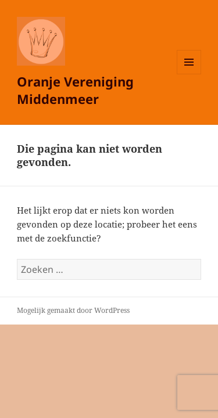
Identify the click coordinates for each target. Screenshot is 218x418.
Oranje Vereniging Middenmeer (75, 90)
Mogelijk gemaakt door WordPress (73, 310)
